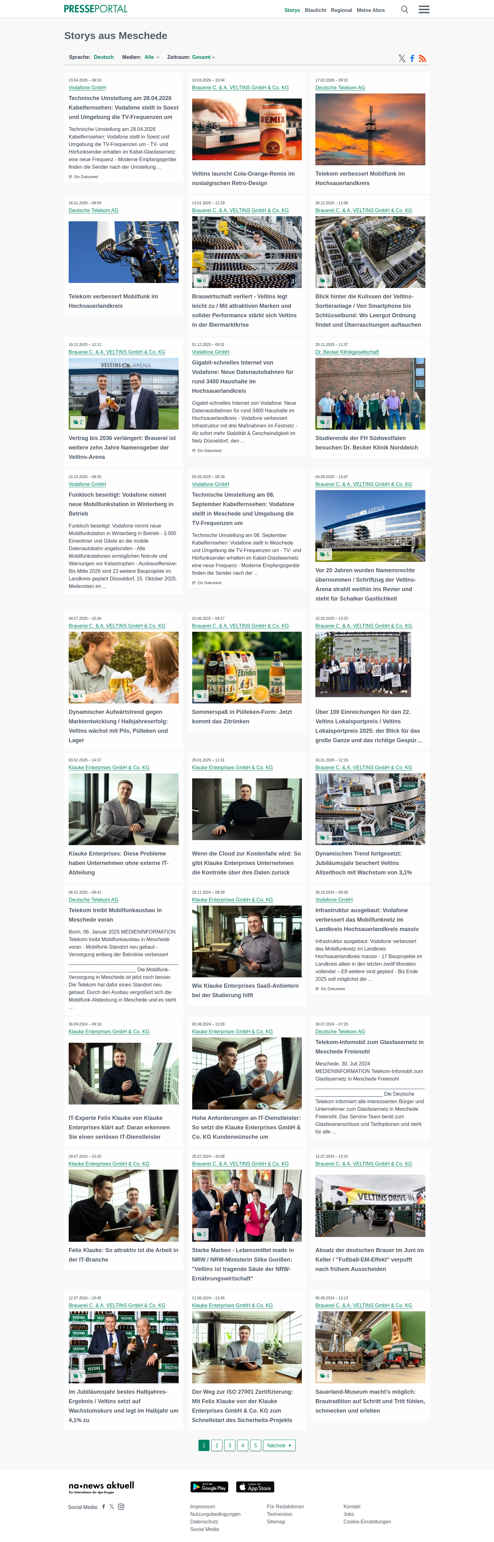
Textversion (279, 1511)
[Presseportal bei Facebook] (101, 1504)
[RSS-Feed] (422, 58)
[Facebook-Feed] (412, 58)
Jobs (348, 1511)
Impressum (202, 1504)
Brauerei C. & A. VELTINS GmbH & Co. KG (240, 87)
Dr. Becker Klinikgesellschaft (347, 351)
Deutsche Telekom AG (340, 87)
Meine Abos (371, 10)
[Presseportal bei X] (109, 1504)
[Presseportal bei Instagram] (119, 1503)
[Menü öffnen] (424, 9)
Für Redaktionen (285, 1504)
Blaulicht (315, 10)
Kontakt (351, 1504)
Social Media (204, 1526)
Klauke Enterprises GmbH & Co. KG (109, 766)
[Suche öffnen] (405, 9)
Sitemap (276, 1519)
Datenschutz (204, 1519)
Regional (341, 10)
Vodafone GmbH (87, 87)
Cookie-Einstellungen (367, 1519)
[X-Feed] (402, 58)
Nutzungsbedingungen (215, 1511)
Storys (292, 10)
